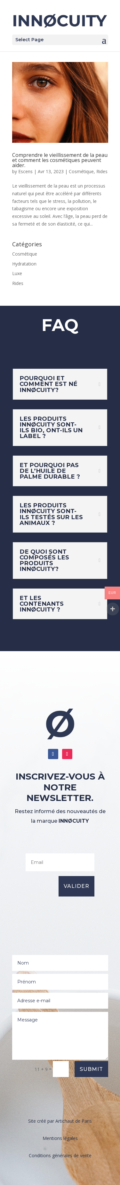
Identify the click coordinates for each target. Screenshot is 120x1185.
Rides (102, 171)
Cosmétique (81, 171)
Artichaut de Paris (73, 1121)
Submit (91, 1069)
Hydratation (24, 264)
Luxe (17, 273)
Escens (25, 171)
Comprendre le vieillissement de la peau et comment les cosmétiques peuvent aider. (60, 160)
